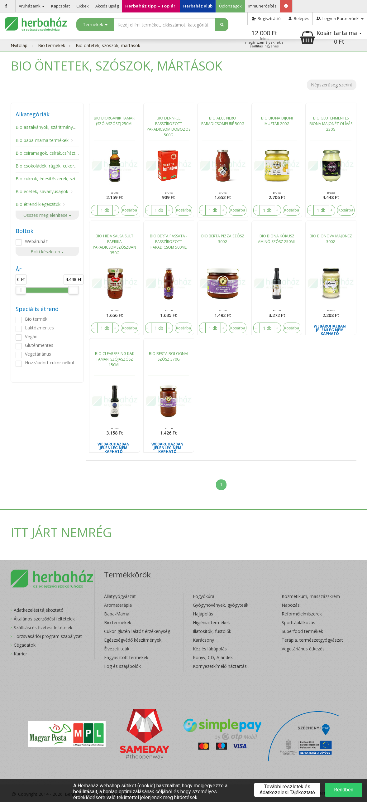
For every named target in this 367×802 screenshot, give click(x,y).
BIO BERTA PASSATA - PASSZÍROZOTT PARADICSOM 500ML (168, 241)
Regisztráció (265, 18)
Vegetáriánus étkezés (303, 649)
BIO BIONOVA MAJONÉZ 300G (331, 238)
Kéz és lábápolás (210, 649)
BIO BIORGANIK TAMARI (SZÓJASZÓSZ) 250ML (115, 120)
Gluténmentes (39, 345)
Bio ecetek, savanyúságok (42, 191)
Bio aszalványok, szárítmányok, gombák (56, 127)
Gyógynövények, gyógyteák (220, 605)
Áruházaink (32, 6)
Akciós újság (107, 6)
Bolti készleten (47, 252)
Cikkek (82, 6)
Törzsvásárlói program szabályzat (48, 636)
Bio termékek (51, 45)
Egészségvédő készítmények (132, 640)
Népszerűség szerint (331, 85)
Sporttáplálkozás (298, 622)
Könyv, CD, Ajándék (213, 657)
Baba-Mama (116, 614)
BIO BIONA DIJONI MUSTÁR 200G (277, 120)
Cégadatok (25, 645)
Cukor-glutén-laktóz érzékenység (137, 631)
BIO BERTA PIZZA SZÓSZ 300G (222, 238)
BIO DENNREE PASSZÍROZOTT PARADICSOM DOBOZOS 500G (168, 126)
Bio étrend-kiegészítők (38, 204)
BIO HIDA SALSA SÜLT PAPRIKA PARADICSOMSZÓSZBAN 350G (114, 244)
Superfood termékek (302, 631)
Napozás (291, 605)
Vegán (31, 336)
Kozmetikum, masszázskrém (311, 596)
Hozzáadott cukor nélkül (49, 363)
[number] (105, 210)
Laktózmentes (39, 328)
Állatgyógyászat (120, 596)
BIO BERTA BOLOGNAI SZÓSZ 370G (168, 356)
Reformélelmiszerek (302, 614)
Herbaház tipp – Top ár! (151, 5)
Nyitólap (19, 45)
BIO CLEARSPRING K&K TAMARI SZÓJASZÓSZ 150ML (114, 359)
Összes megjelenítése (47, 215)
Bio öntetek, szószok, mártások (108, 45)
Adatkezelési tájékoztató (39, 610)
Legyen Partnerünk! (340, 18)
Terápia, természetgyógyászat (312, 640)
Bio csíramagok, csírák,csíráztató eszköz (57, 153)
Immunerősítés (262, 6)
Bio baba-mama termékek (42, 140)
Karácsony (203, 640)
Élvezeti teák (116, 649)
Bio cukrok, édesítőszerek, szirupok (51, 179)
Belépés (298, 18)
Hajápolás (203, 614)
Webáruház (36, 241)
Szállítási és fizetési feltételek (43, 627)
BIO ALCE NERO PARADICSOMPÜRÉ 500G (222, 120)
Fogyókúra (203, 596)
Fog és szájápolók (122, 666)
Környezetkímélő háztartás (220, 666)
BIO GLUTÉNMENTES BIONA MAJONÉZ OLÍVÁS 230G (330, 123)
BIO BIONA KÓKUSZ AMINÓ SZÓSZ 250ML (277, 238)
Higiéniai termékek (211, 622)
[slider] (21, 290)
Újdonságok (230, 6)
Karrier (20, 654)
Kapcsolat (60, 6)
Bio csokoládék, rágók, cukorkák (48, 166)
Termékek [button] (95, 24)
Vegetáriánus (38, 354)
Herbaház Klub (197, 6)
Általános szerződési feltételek (44, 619)
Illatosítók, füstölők (212, 631)
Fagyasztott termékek (126, 657)
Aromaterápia (118, 605)
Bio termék (36, 319)
